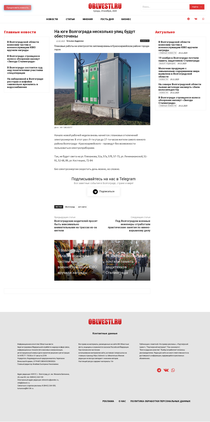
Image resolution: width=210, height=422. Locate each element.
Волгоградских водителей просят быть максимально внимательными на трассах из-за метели (76, 226)
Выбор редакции (167, 63)
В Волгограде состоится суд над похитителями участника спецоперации (25, 70)
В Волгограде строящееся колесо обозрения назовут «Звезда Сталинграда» (23, 59)
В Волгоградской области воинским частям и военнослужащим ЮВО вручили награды (23, 46)
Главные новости (167, 53)
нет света (82, 207)
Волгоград (70, 207)
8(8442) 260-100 (36, 377)
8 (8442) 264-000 (48, 386)
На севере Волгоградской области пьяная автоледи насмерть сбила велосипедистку (179, 87)
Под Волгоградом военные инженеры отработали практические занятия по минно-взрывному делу (129, 226)
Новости (144, 41)
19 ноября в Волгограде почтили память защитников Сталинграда (178, 59)
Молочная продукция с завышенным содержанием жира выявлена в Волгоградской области (178, 72)
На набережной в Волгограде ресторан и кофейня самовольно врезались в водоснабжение (25, 83)
